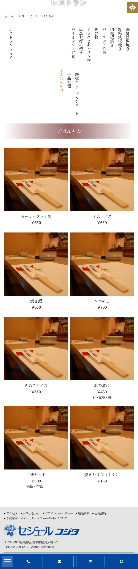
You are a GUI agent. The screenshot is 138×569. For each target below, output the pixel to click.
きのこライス (36, 340)
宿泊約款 (83, 468)
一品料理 (104, 35)
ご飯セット (36, 429)
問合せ (59, 561)
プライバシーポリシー (59, 468)
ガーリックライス (36, 171)
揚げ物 (57, 33)
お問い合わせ (31, 468)
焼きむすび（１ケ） (101, 429)
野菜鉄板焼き (81, 39)
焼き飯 (36, 255)
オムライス (102, 171)
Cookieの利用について (54, 473)
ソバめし (102, 255)
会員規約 (100, 468)
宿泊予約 (90, 561)
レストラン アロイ (26, 43)
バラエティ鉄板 (65, 40)
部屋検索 (121, 561)
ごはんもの (96, 37)
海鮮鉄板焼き (89, 39)
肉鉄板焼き (73, 37)
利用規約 (101, 538)
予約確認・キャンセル (20, 473)
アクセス (12, 468)
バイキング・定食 (34, 42)
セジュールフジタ (57, 548)
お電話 (28, 561)
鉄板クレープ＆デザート (112, 48)
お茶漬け (102, 340)
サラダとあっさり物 (50, 44)
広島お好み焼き (42, 40)
